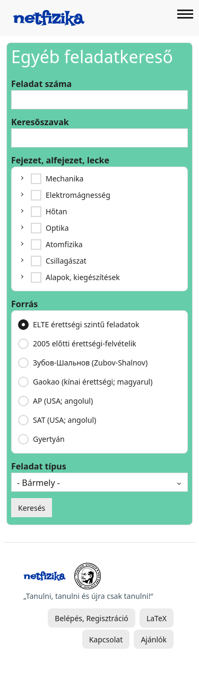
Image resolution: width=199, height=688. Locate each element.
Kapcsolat (106, 639)
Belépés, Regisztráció (91, 618)
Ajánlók (154, 639)
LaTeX (156, 618)
